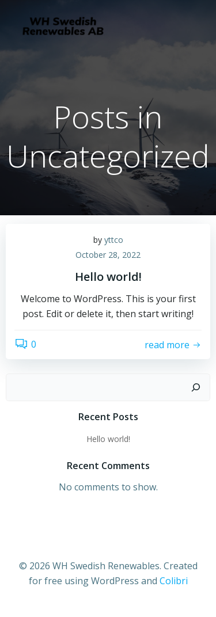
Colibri (174, 580)
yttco (113, 239)
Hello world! (108, 438)
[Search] (196, 387)
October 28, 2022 (108, 254)
